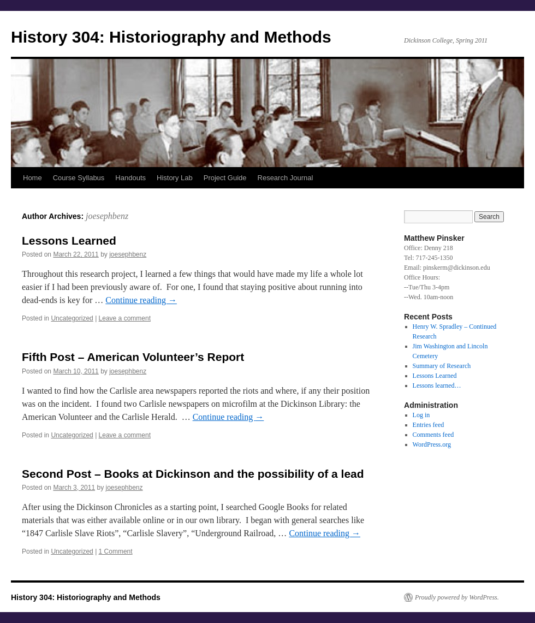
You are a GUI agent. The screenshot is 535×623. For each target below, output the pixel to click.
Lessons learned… (437, 385)
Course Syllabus (79, 178)
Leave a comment (125, 318)
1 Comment (116, 551)
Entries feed (428, 425)
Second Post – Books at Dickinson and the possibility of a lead (193, 473)
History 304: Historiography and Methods (171, 37)
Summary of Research (442, 366)
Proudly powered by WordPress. (457, 597)
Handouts (130, 178)
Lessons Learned (69, 240)
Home (32, 178)
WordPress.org (432, 444)
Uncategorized (72, 318)
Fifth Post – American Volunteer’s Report (133, 357)
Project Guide (225, 178)
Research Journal (285, 178)
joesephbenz (107, 216)
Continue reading (141, 300)
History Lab (175, 178)
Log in (421, 415)
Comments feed (433, 434)
